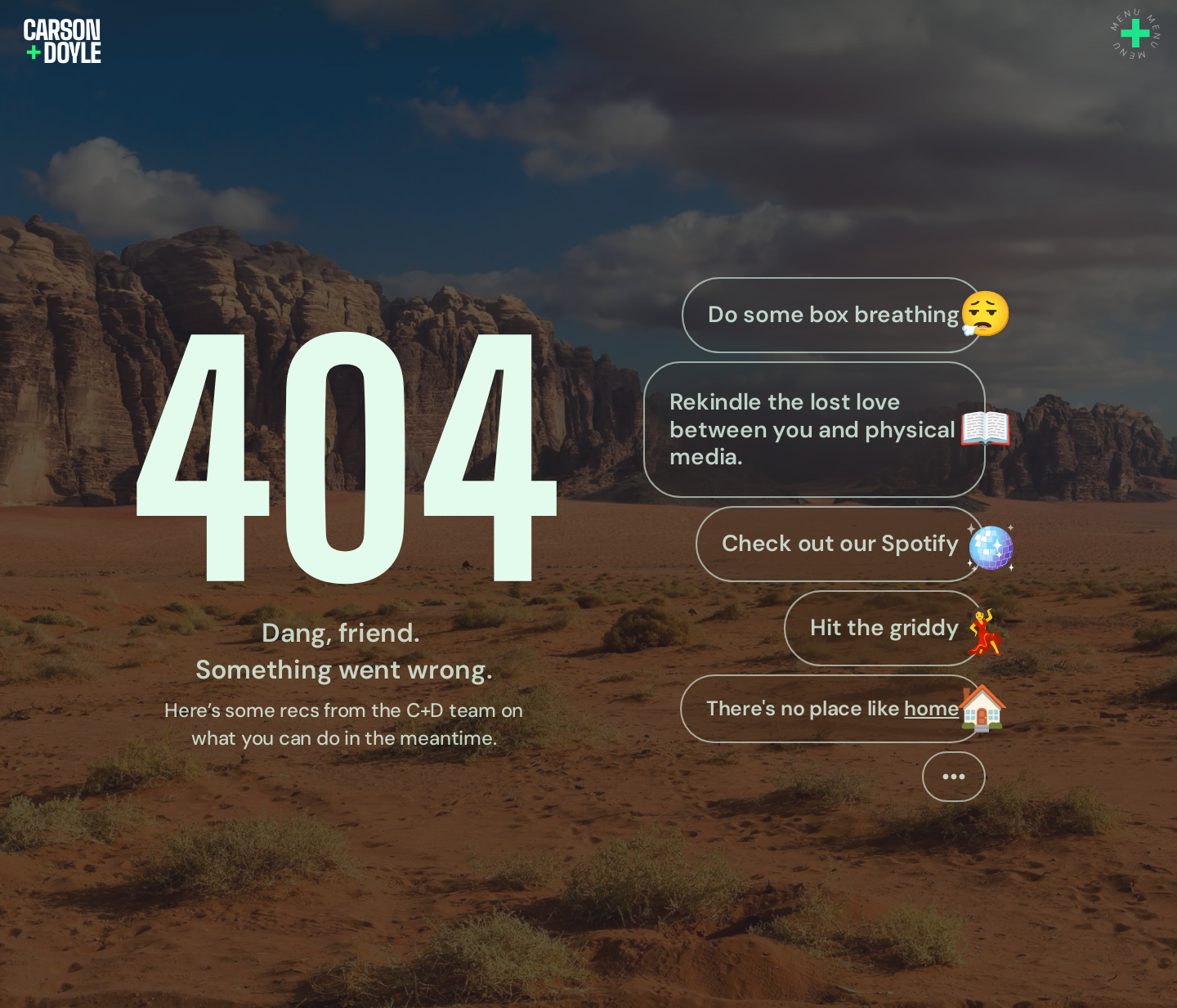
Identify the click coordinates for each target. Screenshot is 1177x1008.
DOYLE (63, 53)
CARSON (62, 30)
